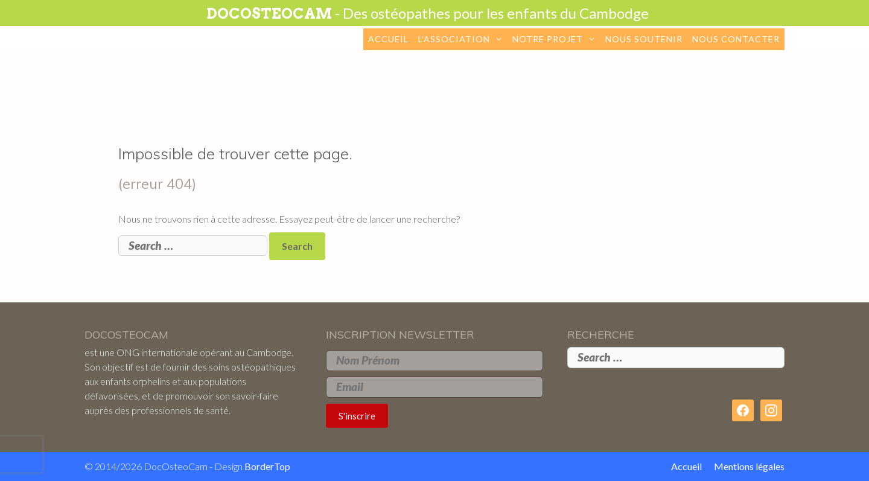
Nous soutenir (644, 39)
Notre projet (556, 39)
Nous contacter (736, 39)
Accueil (388, 39)
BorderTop (267, 466)
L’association (463, 39)
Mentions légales (749, 466)
